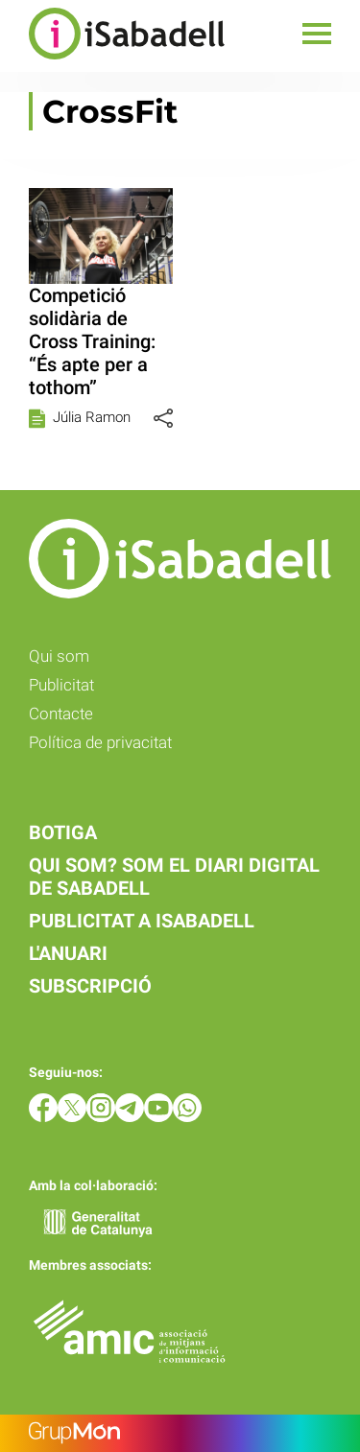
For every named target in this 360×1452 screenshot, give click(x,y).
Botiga (63, 832)
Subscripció (90, 985)
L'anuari (68, 953)
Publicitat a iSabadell (141, 920)
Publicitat (61, 684)
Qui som (59, 656)
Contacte (61, 713)
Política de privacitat (100, 742)
